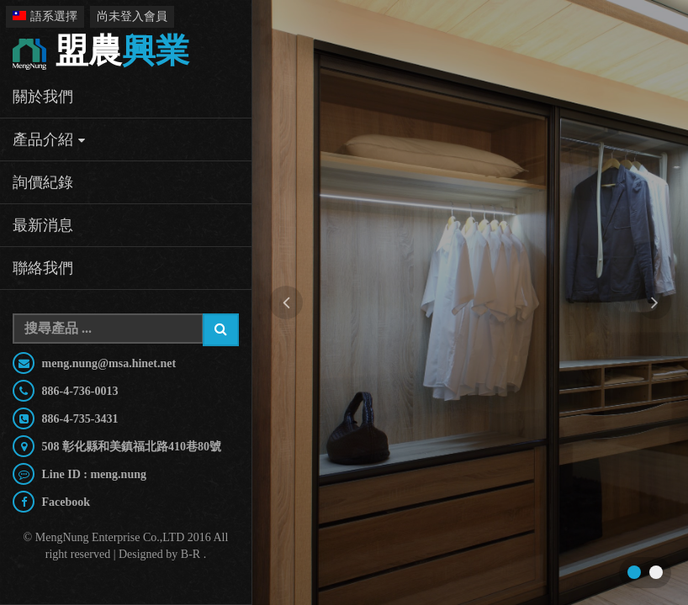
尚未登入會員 (132, 16)
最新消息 (43, 225)
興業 (101, 52)
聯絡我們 (43, 268)
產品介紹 (43, 139)
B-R (190, 554)
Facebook (64, 502)
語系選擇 (45, 16)
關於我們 (43, 96)
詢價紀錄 (43, 182)
